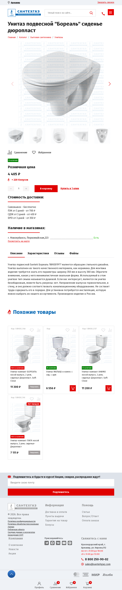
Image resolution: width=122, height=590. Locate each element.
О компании (16, 545)
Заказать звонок (106, 2)
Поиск (91, 13)
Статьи (86, 512)
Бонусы (49, 524)
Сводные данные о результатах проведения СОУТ (21, 533)
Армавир (15, 2)
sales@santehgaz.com (98, 564)
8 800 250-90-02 (96, 559)
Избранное (44, 152)
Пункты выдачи (54, 516)
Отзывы (59, 253)
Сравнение (20, 152)
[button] (110, 83)
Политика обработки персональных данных (23, 525)
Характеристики (38, 253)
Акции (12, 553)
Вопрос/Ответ (90, 516)
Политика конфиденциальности (21, 521)
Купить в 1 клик (70, 188)
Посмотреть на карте (19, 241)
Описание (16, 253)
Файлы (73, 253)
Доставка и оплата (56, 512)
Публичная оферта (16, 529)
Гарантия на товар (56, 520)
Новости (13, 549)
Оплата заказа (90, 520)
